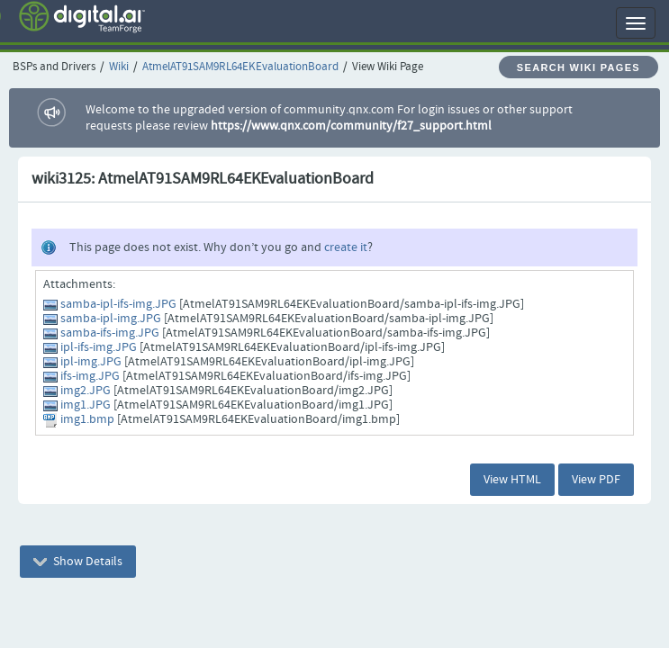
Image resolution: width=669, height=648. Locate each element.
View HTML (512, 480)
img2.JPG (85, 390)
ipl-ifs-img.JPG (98, 347)
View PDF (596, 480)
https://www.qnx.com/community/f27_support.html (351, 126)
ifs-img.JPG (90, 376)
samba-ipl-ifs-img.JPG (118, 304)
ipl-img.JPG (91, 362)
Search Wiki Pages (578, 67)
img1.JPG (85, 405)
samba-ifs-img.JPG (109, 333)
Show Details (77, 562)
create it (345, 247)
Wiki (119, 67)
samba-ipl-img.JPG (110, 318)
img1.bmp (87, 419)
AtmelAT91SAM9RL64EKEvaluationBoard (240, 67)
